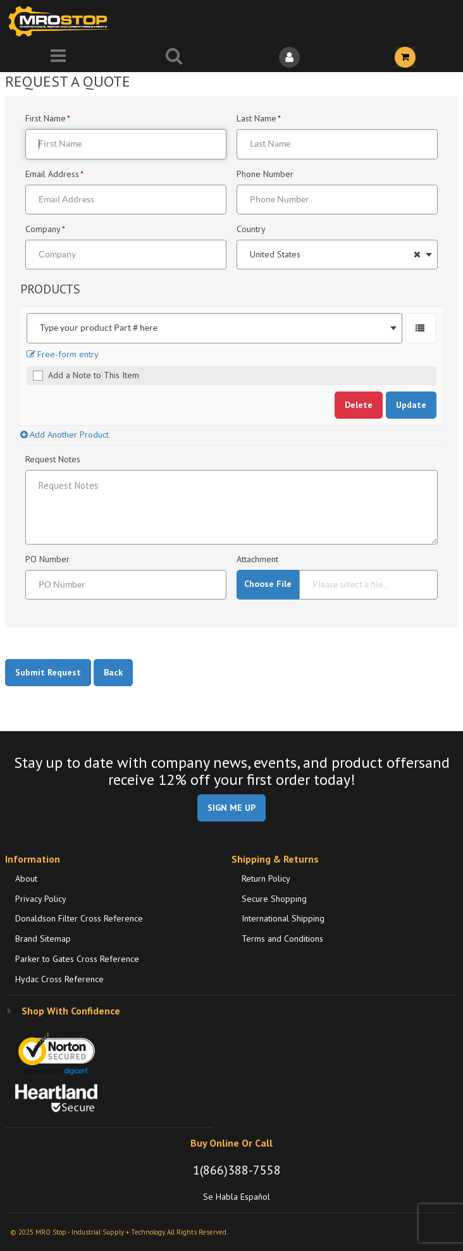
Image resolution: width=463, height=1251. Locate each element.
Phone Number (266, 174)
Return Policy (266, 878)
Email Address (54, 174)
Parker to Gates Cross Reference (77, 958)
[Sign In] (289, 57)
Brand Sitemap (43, 938)
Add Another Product (64, 434)
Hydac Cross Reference (59, 979)
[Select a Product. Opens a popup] (420, 328)
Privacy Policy (40, 898)
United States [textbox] (275, 254)
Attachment (259, 560)
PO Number (48, 560)
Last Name (259, 119)
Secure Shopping (274, 898)
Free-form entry (63, 354)
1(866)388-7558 (237, 1170)
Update (411, 404)
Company (45, 230)
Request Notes (54, 460)
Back (113, 672)
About (26, 878)
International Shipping (283, 918)
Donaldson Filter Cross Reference (79, 918)
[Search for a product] (174, 57)
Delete (359, 404)
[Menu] (58, 57)
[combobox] (337, 254)
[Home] (62, 21)
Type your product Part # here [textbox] (98, 328)
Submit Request (48, 672)
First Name (47, 119)
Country (252, 230)
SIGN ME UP (231, 807)
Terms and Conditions (282, 938)
